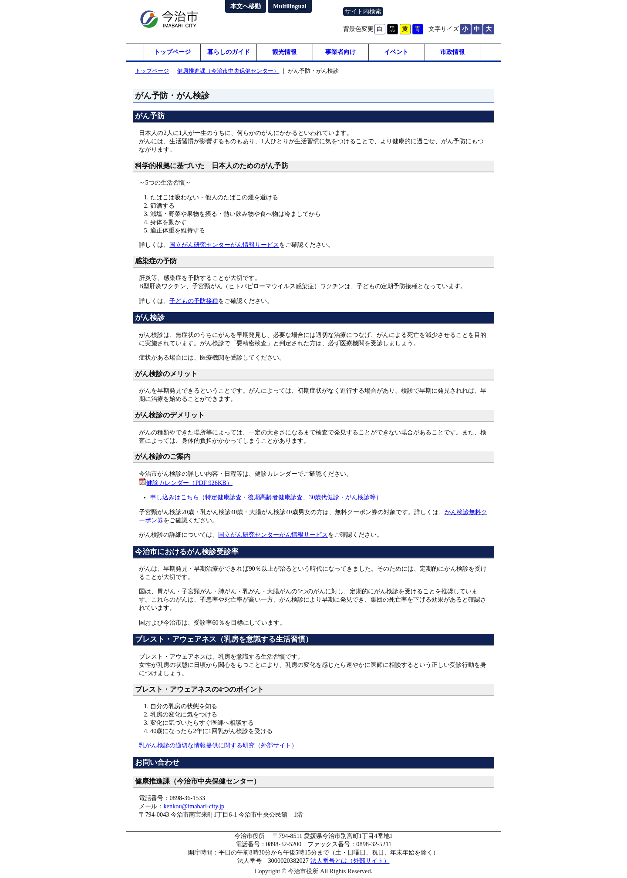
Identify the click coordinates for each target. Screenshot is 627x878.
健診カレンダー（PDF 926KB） (189, 483)
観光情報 (284, 52)
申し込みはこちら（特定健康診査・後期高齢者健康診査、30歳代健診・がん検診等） (266, 497)
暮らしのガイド (228, 52)
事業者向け (340, 52)
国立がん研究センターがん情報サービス (224, 245)
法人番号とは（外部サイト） (350, 861)
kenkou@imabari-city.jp (193, 806)
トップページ (172, 52)
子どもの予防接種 (193, 301)
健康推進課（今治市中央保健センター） (228, 71)
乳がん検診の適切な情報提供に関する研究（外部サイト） (218, 745)
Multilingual (290, 6)
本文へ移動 (245, 6)
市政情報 (452, 52)
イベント (396, 52)
